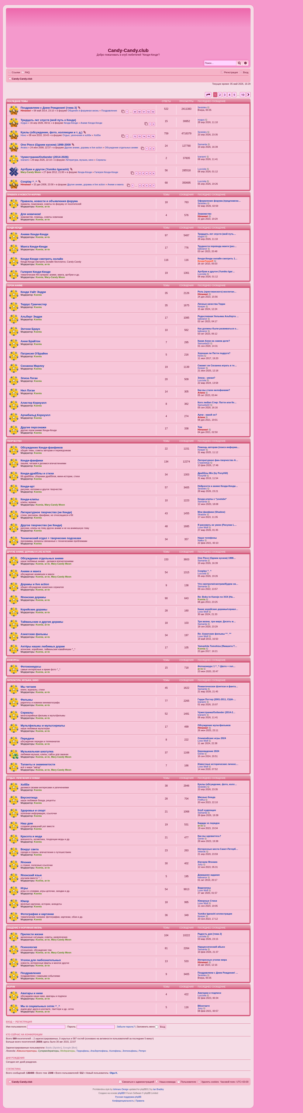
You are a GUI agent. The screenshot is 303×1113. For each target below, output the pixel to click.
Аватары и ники (32, 993)
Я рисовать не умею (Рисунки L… (217, 525)
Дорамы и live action (35, 584)
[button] (208, 94)
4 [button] (229, 95)
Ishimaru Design (120, 1089)
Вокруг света (30, 849)
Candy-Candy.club (128, 50)
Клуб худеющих (207, 810)
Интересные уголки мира (212, 959)
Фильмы (27, 699)
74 (144, 136)
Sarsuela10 (204, 343)
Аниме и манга (115, 184)
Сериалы (101, 160)
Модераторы (67, 1051)
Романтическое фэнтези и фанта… (218, 686)
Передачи (27, 738)
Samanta (202, 144)
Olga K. (114, 1073)
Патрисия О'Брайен (34, 353)
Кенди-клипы (30, 499)
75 (148, 136)
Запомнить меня (147, 1026)
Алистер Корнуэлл (34, 402)
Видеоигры (204, 888)
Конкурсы (13, 660)
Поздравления (109, 110)
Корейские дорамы (34, 609)
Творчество (14, 441)
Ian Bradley (158, 1089)
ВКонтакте (204, 1006)
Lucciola (202, 169)
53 (153, 111)
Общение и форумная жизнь (83, 110)
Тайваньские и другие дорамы (42, 621)
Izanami (25, 160)
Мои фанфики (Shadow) (211, 512)
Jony (200, 864)
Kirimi (201, 355)
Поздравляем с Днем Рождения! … (218, 972)
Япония (26, 862)
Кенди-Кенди (71, 123)
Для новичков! (31, 214)
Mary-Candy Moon (31, 172)
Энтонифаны (129, 1051)
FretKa (201, 799)
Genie (201, 753)
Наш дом (27, 823)
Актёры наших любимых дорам (43, 646)
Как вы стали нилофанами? (214, 390)
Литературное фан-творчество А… (218, 460)
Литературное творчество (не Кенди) (46, 512)
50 (139, 111)
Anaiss (24, 147)
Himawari (26, 110)
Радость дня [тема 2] (210, 934)
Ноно (23, 135)
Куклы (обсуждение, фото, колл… (217, 784)
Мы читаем (28, 686)
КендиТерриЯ (205, 261)
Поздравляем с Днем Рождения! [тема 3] (49, 107)
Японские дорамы (33, 597)
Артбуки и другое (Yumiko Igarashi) (45, 169)
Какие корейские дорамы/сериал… (218, 609)
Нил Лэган (28, 390)
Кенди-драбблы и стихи (37, 473)
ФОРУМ (11, 987)
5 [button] (234, 95)
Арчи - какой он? (207, 414)
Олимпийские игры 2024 (212, 738)
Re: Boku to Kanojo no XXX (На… (216, 597)
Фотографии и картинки (37, 914)
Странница (204, 462)
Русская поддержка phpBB (128, 1097)
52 (148, 111)
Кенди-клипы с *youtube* (212, 499)
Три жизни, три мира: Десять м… (217, 621)
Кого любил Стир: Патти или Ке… (217, 402)
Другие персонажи (33, 427)
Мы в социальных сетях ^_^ (40, 1006)
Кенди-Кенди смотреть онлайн (42, 258)
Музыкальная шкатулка (37, 751)
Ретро (142, 1051)
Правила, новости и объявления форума (49, 201)
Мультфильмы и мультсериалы (43, 725)
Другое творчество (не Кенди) (41, 525)
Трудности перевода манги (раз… (217, 246)
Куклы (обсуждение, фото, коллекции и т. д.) (51, 132)
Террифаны (82, 1051)
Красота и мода (31, 836)
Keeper (201, 306)
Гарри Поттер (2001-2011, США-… (217, 699)
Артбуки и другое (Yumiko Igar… (216, 271)
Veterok (202, 851)
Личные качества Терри (211, 304)
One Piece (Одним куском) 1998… (217, 558)
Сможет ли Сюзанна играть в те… (217, 365)
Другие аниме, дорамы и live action (83, 147)
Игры (24, 888)
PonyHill (202, 475)
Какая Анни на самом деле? (214, 341)
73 (139, 136)
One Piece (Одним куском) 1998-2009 (46, 144)
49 (135, 111)
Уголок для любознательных (41, 960)
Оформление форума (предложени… (219, 201)
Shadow (202, 514)
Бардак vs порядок (209, 823)
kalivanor (202, 248)
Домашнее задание (209, 875)
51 (144, 111)
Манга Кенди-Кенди (34, 246)
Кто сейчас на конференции (24, 1034)
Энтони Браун (30, 328)
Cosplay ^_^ (29, 181)
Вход (9, 1021)
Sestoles (202, 107)
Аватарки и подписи (209, 993)
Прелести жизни (32, 934)
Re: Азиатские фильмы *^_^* (214, 633)
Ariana (201, 392)
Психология (29, 947)
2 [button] (220, 95)
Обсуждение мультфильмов (214, 725)
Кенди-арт (28, 486)
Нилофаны (115, 1051)
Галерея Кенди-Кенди (106, 172)
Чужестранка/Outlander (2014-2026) (45, 157)
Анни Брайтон (30, 341)
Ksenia (39, 206)
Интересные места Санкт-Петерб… (218, 849)
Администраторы (26, 1051)
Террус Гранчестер (34, 304)
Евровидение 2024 (208, 751)
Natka (201, 540)
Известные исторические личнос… (218, 764)
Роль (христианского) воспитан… (217, 291)
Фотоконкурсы (31, 666)
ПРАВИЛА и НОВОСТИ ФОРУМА (24, 195)
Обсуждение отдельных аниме (121, 147)
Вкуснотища (29, 797)
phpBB (121, 1093)
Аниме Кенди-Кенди (91, 123)
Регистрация (24, 1021)
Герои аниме (15, 285)
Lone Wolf (203, 527)
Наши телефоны (207, 538)
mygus (24, 123)
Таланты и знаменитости (38, 764)
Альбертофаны (99, 1051)
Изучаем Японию (207, 862)
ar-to (47, 206)
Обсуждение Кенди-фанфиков (42, 447)
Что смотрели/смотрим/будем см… (218, 584)
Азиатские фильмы (34, 634)
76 (153, 136)
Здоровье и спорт (33, 810)
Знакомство (204, 213)
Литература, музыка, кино (79, 160)
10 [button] (242, 95)
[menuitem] (25, 72)
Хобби (97, 135)
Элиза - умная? (206, 378)
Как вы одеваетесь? (209, 836)
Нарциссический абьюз (211, 947)
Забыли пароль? (126, 1026)
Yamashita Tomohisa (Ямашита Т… (217, 646)
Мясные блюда (206, 797)
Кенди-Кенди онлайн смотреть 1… (217, 258)
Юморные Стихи (207, 900)
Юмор (25, 901)
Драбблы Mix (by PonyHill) (213, 473)
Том (200, 427)
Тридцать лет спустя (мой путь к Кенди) (48, 120)
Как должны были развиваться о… (218, 328)
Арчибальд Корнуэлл (35, 415)
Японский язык (31, 875)
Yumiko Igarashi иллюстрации (215, 913)
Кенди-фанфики (32, 460)
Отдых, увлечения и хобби (77, 135)
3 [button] (224, 95)
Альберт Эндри (31, 316)
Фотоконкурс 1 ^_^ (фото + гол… (216, 666)
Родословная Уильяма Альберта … (218, 316)
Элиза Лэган (29, 378)
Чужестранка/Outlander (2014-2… (216, 712)
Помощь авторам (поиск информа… (219, 447)
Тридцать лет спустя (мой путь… (217, 234)
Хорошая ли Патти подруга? (214, 353)
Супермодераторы (48, 1051)
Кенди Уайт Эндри (33, 292)
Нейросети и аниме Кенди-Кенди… (218, 486)
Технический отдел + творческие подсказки (51, 538)
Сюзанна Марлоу (32, 365)
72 (135, 136)
